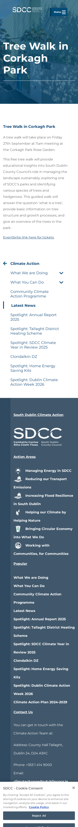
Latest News (24, 611)
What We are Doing (31, 578)
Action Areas (25, 457)
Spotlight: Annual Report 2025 (40, 619)
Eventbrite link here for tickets (28, 237)
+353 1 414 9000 (39, 765)
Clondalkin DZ (26, 661)
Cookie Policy (39, 816)
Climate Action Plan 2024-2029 (40, 702)
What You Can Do (29, 586)
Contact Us (23, 712)
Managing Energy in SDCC (43, 471)
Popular (20, 564)
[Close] (73, 797)
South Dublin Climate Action (38, 415)
